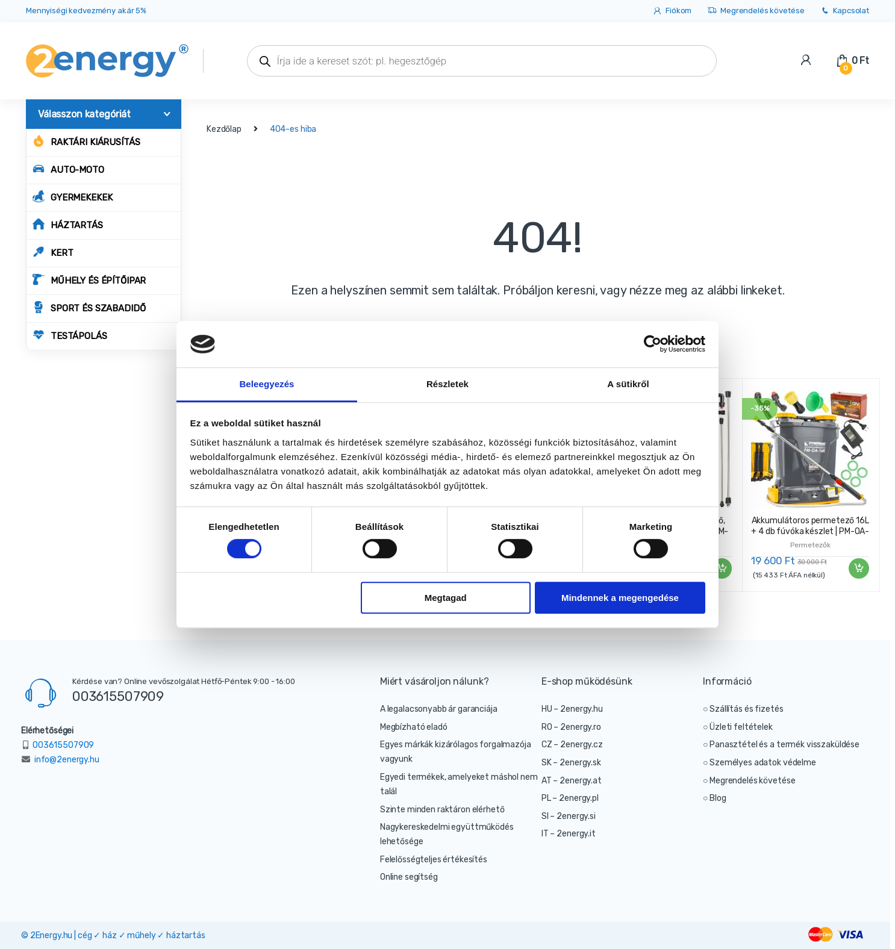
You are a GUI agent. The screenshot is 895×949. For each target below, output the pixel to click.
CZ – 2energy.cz (572, 744)
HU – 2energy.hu (572, 709)
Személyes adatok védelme (762, 763)
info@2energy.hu (66, 760)
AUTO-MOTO (68, 169)
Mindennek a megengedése (620, 598)
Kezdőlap (224, 129)
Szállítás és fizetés (746, 709)
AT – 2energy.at (571, 781)
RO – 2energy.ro (571, 727)
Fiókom (671, 11)
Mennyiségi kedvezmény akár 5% (86, 10)
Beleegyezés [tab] (266, 384)
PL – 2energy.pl (570, 798)
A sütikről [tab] (628, 384)
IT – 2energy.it (568, 834)
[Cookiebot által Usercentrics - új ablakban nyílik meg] (652, 344)
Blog (717, 798)
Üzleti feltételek (741, 727)
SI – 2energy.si (568, 816)
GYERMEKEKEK (72, 196)
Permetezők (810, 545)
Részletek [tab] (447, 384)
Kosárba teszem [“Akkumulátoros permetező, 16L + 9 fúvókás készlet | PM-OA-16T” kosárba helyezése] (721, 568)
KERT (53, 252)
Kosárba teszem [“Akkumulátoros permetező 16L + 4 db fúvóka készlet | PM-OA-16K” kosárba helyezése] (858, 568)
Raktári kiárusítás (86, 141)
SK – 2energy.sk (571, 763)
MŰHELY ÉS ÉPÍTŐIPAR (89, 279)
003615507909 (118, 696)
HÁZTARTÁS (68, 224)
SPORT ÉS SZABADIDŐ (89, 307)
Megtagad (446, 598)
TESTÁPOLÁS (70, 335)
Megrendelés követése (755, 11)
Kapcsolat (844, 11)
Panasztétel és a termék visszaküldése (784, 744)
